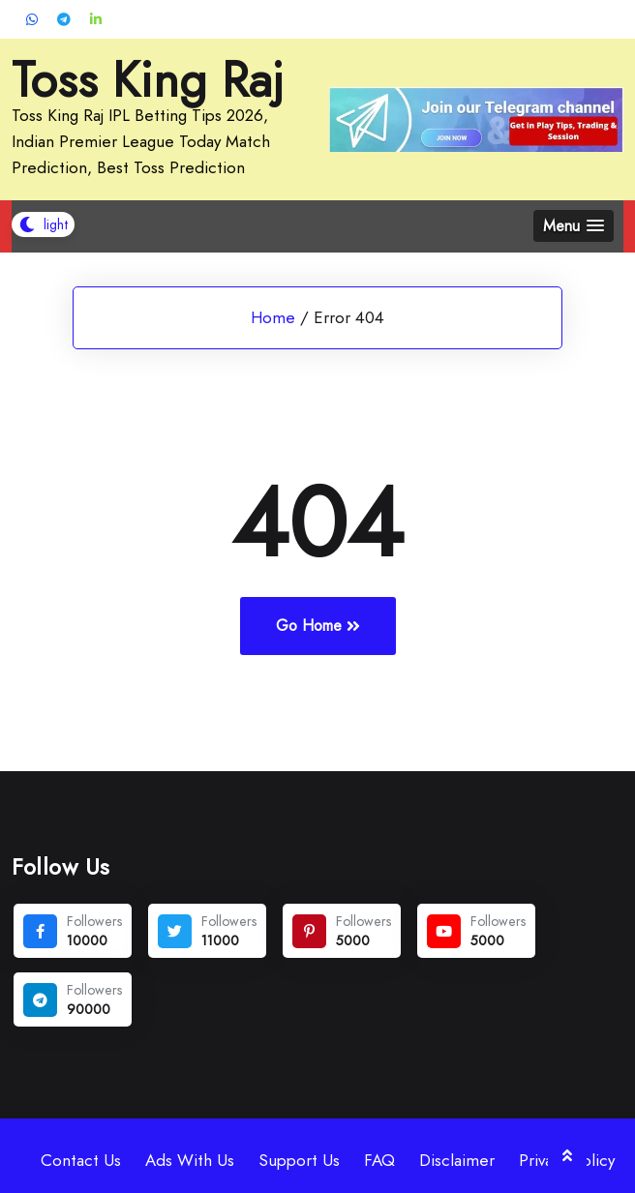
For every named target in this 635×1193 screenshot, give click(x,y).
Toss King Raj (148, 80)
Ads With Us (189, 1160)
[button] (573, 226)
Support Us (299, 1160)
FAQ (379, 1160)
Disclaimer (457, 1160)
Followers (94, 921)
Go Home (318, 625)
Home (273, 317)
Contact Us (81, 1160)
